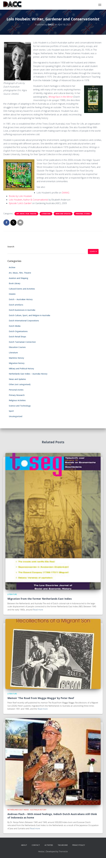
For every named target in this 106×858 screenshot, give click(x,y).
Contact (36, 845)
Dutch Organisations (18, 331)
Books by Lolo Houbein (20, 196)
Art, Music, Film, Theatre (26, 214)
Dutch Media (14, 326)
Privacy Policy (78, 845)
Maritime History (16, 358)
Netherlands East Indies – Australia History (28, 373)
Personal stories (83, 214)
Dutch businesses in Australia (22, 310)
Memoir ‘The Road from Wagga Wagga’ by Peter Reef (40, 698)
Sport (11, 411)
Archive (12, 267)
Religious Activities (17, 400)
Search (10, 246)
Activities (49, 845)
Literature (46, 214)
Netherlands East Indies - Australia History (26, 810)
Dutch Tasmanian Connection (22, 342)
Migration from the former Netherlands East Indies (39, 598)
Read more (38, 609)
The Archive (63, 845)
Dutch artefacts (16, 304)
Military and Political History (21, 368)
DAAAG (65, 192)
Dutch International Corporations (24, 320)
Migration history (16, 363)
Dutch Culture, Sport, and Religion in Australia (29, 315)
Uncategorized (15, 416)
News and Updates (63, 214)
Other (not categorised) (20, 384)
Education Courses (17, 347)
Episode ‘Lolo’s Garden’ (20, 203)
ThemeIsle (63, 851)
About (24, 845)
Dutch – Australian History (21, 299)
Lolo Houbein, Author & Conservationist (28, 199)
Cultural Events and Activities (22, 288)
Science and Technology (20, 405)
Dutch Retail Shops (17, 336)
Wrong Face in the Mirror (60, 96)
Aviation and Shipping (18, 278)
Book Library (14, 283)
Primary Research (17, 395)
